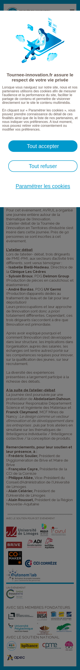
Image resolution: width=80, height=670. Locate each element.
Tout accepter (43, 146)
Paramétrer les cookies (43, 186)
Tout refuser (43, 166)
